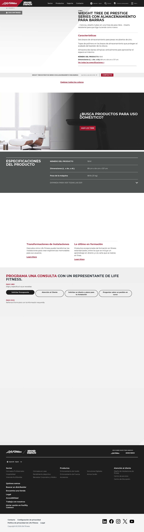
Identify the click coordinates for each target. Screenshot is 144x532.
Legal (8, 494)
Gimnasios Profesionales (15, 471)
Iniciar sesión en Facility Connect (17, 506)
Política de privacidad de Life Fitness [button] (23, 523)
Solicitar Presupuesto (20, 292)
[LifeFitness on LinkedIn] (104, 521)
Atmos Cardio (92, 474)
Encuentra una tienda (15, 491)
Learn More (32, 257)
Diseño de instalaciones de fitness (124, 472)
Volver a (10, 8)
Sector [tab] (50, 3)
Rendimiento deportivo (42, 474)
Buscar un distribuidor (16, 487)
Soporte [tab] (70, 3)
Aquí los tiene (87, 128)
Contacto (79, 3)
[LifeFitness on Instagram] (118, 521)
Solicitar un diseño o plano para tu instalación (81, 293)
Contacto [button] (11, 520)
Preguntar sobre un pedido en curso (115, 293)
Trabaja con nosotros (15, 502)
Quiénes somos (13, 483)
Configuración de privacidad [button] (29, 520)
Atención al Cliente (49, 292)
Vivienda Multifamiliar (14, 477)
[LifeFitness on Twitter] (125, 521)
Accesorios (64, 477)
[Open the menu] (134, 3)
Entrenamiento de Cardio (69, 471)
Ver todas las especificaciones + (91, 62)
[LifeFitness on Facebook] (111, 521)
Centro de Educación (122, 479)
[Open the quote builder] (121, 3)
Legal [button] (42, 523)
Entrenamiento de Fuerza (70, 474)
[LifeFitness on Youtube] (132, 521)
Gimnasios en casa (39, 471)
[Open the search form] (108, 3)
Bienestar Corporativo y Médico (45, 477)
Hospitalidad (10, 474)
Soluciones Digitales (94, 471)
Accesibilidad (12, 498)
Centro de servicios (121, 476)
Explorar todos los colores (72, 82)
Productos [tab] (60, 3)
